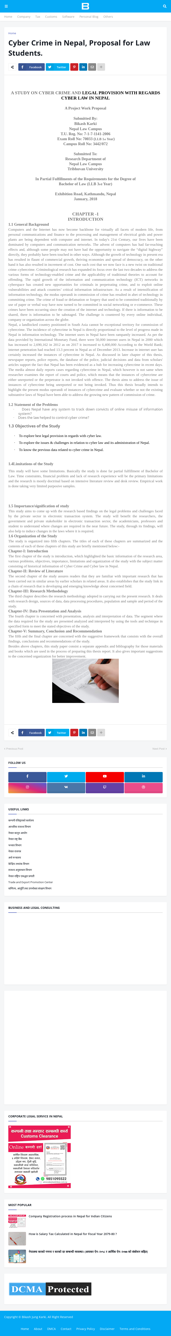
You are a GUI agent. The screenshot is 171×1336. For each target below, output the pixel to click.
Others (108, 17)
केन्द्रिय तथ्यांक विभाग (18, 864)
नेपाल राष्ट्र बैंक (15, 839)
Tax (37, 17)
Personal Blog (88, 17)
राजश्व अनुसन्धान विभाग (20, 870)
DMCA (51, 1329)
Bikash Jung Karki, (34, 1317)
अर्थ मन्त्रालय (14, 857)
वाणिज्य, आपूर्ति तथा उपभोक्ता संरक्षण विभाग (29, 888)
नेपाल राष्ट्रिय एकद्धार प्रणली (21, 876)
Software (68, 17)
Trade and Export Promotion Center (30, 882)
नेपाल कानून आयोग (17, 833)
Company (23, 17)
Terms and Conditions (135, 1329)
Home (8, 17)
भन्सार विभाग (14, 845)
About (38, 1329)
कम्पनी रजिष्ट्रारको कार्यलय (21, 820)
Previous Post (14, 748)
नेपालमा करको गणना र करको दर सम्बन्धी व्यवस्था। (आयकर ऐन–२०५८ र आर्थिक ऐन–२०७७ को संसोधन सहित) (88, 1252)
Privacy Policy (85, 1329)
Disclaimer (107, 1329)
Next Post (158, 748)
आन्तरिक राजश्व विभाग (19, 827)
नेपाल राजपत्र (14, 851)
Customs (51, 17)
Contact (66, 1329)
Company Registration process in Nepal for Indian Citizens (70, 1216)
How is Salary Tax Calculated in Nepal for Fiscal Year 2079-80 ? (73, 1234)
